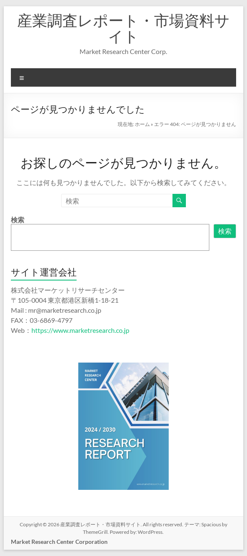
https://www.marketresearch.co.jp (80, 330)
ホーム (142, 124)
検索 (17, 220)
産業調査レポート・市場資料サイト (123, 28)
